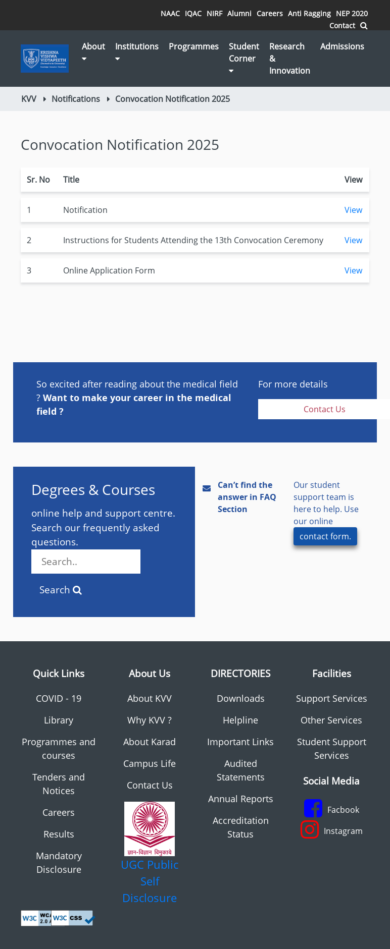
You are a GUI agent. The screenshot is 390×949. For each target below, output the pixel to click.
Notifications (76, 98)
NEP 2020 (352, 13)
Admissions (342, 46)
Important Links (240, 742)
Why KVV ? (149, 720)
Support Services (331, 698)
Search (60, 589)
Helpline (240, 720)
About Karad (149, 742)
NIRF (214, 13)
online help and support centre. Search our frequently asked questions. (103, 540)
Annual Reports (240, 799)
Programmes (194, 46)
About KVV (149, 698)
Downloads (241, 698)
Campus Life (149, 763)
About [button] (93, 52)
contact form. (325, 536)
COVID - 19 (58, 698)
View (353, 209)
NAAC (170, 13)
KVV (28, 98)
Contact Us (150, 785)
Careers (270, 13)
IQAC (193, 13)
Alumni (239, 13)
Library (58, 720)
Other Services (331, 720)
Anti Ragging (309, 13)
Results (58, 834)
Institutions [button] (137, 52)
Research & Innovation (289, 58)
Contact (342, 25)
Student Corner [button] (244, 58)
